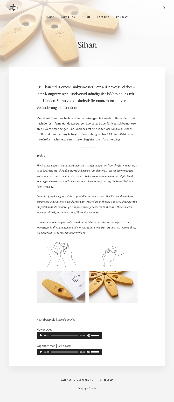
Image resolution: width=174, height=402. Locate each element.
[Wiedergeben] (40, 335)
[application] (69, 335)
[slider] (64, 335)
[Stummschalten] (88, 335)
